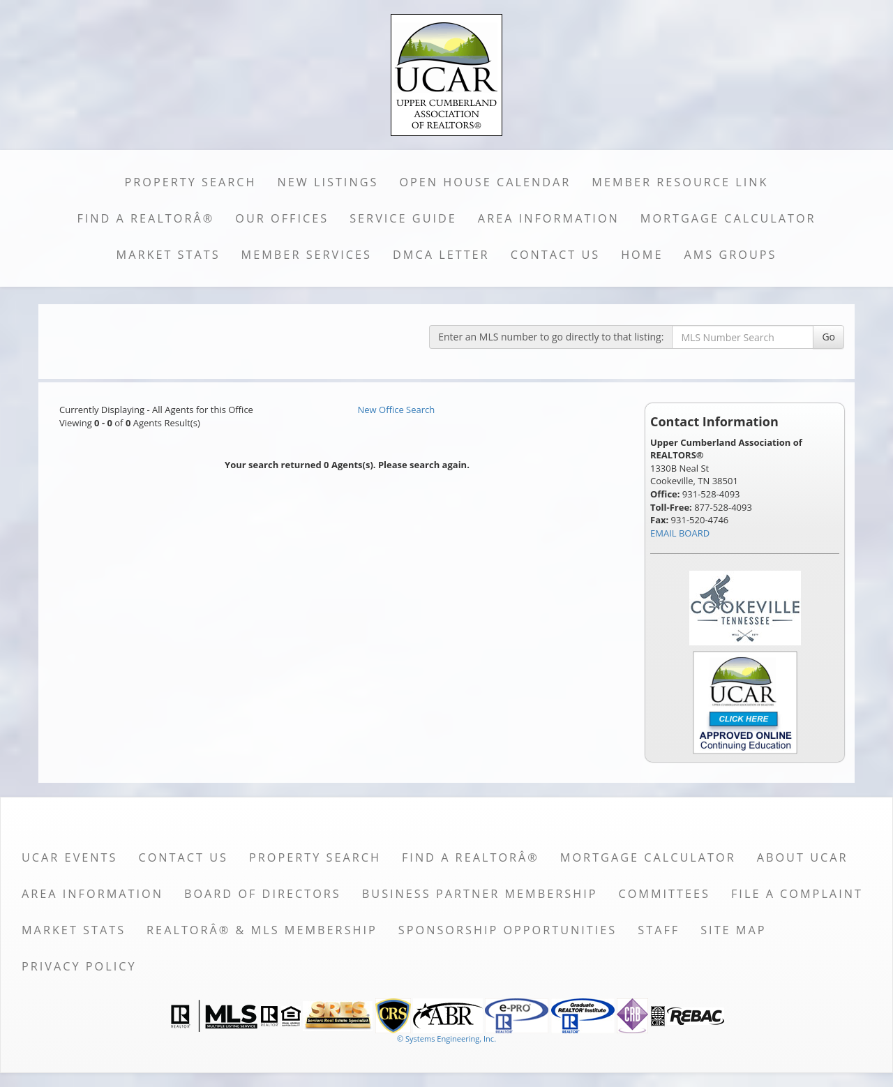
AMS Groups (730, 254)
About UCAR (802, 857)
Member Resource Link (680, 182)
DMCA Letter (441, 254)
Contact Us (556, 254)
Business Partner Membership (480, 893)
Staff (659, 930)
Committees (664, 893)
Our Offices (282, 218)
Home (642, 254)
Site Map (733, 930)
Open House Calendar (485, 182)
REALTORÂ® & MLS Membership (262, 930)
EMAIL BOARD (680, 533)
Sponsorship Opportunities (507, 930)
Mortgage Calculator (728, 218)
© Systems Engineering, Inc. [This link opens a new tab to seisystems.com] (446, 1038)
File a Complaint (797, 893)
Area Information (549, 218)
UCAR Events (69, 857)
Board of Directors (262, 893)
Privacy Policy (79, 966)
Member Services (306, 254)
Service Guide (403, 218)
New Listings (328, 182)
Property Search (191, 182)
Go (828, 336)
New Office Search (396, 409)
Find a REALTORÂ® (145, 218)
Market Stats (168, 254)
